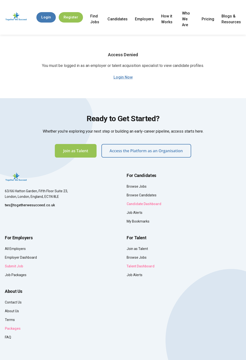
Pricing (208, 19)
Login (46, 17)
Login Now (123, 77)
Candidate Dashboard (144, 204)
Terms (10, 320)
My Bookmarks (138, 221)
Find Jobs (94, 19)
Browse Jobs (137, 186)
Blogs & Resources (231, 19)
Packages (13, 328)
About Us (12, 311)
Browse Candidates (141, 195)
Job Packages (15, 275)
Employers (144, 19)
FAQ (8, 337)
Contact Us (13, 302)
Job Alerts (134, 213)
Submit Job (14, 266)
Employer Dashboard (21, 257)
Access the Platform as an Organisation (146, 150)
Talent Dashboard (141, 266)
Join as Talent (75, 150)
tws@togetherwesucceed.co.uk (30, 205)
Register (71, 17)
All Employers (15, 249)
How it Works (166, 19)
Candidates (117, 19)
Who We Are (186, 19)
